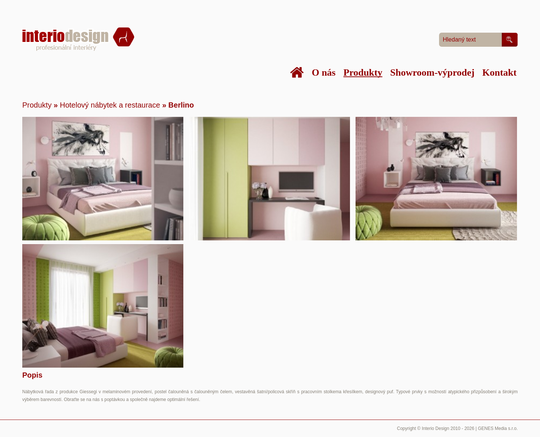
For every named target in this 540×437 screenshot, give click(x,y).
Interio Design (435, 428)
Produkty (37, 105)
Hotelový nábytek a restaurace (110, 105)
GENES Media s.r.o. (498, 428)
